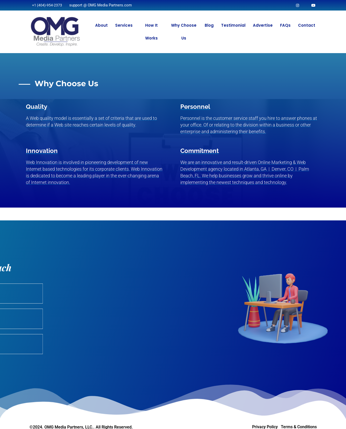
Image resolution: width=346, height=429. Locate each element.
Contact (306, 25)
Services (124, 25)
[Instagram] (297, 5)
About (101, 25)
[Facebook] (313, 5)
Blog (209, 25)
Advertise (263, 25)
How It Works (151, 32)
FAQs (285, 25)
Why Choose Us (183, 32)
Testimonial (233, 25)
